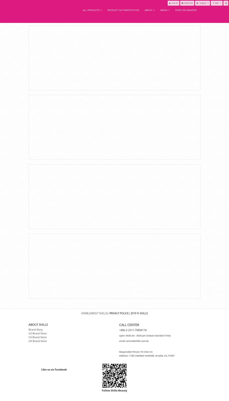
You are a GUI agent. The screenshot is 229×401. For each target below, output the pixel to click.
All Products (92, 10)
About (150, 10)
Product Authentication (123, 10)
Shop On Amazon (186, 10)
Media (165, 10)
